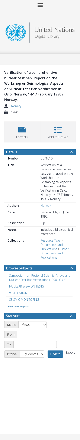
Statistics (13, 315)
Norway (16, 106)
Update (55, 354)
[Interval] (32, 354)
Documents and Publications (52, 247)
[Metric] (32, 324)
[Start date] (38, 334)
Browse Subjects (19, 268)
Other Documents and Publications (54, 253)
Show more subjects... (19, 306)
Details (11, 152)
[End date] (35, 344)
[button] (22, 131)
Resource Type (51, 240)
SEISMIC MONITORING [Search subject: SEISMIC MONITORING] (24, 300)
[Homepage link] (40, 32)
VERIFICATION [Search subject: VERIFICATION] (18, 293)
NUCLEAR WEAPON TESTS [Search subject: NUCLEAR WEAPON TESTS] (26, 286)
